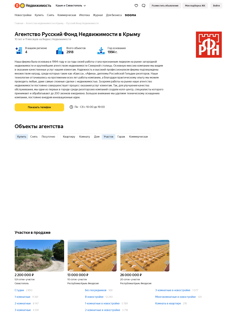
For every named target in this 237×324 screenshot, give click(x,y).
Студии (19, 290)
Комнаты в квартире (168, 303)
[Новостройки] (24, 15)
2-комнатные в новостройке (102, 310)
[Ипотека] (84, 15)
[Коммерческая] (67, 15)
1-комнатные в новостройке (102, 303)
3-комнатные (23, 310)
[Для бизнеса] (113, 15)
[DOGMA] (129, 15)
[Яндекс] (17, 5)
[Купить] (39, 15)
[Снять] (50, 15)
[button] (144, 6)
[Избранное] (136, 6)
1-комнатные (22, 296)
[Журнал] (97, 15)
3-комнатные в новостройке (172, 290)
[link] (216, 6)
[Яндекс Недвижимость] (35, 5)
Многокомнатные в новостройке (175, 296)
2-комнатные (23, 303)
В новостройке (94, 296)
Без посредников (95, 290)
